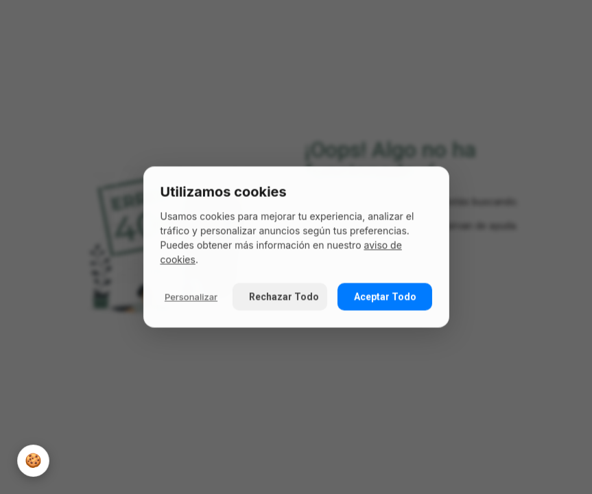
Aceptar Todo (385, 297)
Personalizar (191, 296)
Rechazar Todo (283, 297)
